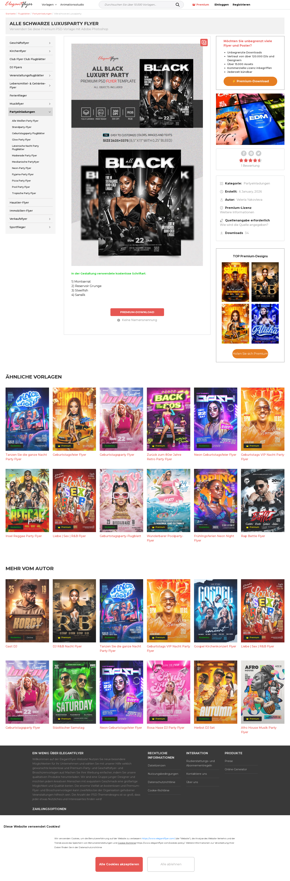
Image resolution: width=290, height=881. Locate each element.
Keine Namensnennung (137, 320)
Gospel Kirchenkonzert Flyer (215, 646)
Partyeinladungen (22, 111)
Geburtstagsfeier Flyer (69, 454)
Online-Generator (236, 769)
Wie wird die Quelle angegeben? (244, 225)
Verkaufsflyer (18, 218)
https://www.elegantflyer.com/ (158, 838)
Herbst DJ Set (204, 727)
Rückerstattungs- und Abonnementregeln (200, 763)
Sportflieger (18, 227)
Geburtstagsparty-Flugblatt (120, 536)
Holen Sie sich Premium (250, 353)
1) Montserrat (81, 281)
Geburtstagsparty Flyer (117, 454)
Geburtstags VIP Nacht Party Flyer (262, 457)
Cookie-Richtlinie (158, 790)
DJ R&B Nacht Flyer (67, 646)
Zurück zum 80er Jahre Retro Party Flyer (164, 457)
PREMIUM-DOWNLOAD (137, 312)
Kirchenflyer (18, 51)
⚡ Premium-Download (250, 81)
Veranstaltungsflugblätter (27, 75)
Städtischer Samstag (68, 727)
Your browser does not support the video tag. (250, 119)
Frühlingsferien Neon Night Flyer (214, 538)
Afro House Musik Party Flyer (258, 730)
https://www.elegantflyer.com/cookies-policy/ (160, 842)
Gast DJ (11, 646)
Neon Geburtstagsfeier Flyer (215, 454)
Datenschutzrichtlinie (161, 782)
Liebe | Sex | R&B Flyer (69, 536)
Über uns (192, 782)
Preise (229, 761)
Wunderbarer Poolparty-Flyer (165, 538)
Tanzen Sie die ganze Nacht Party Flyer (26, 457)
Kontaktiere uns (196, 773)
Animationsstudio (72, 4)
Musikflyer (17, 103)
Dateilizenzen (157, 765)
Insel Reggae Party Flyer (24, 536)
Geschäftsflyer (19, 43)
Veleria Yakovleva (249, 199)
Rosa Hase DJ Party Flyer (165, 727)
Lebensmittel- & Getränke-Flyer (28, 85)
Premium (233, 4)
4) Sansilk (78, 295)
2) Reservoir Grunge (86, 286)
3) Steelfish (79, 290)
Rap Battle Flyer (253, 536)
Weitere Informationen (237, 212)
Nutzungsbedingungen (163, 773)
